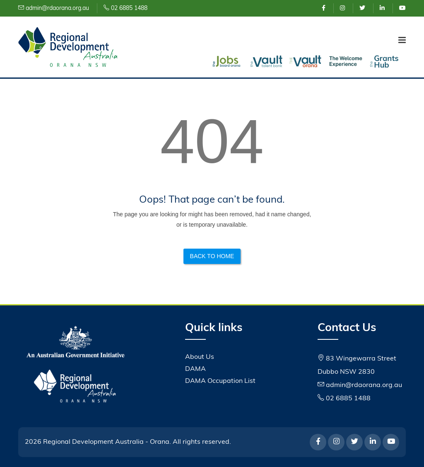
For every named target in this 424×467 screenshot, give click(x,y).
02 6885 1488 (125, 8)
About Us (199, 357)
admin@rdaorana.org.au (53, 8)
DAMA (195, 369)
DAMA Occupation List (220, 381)
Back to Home (212, 256)
